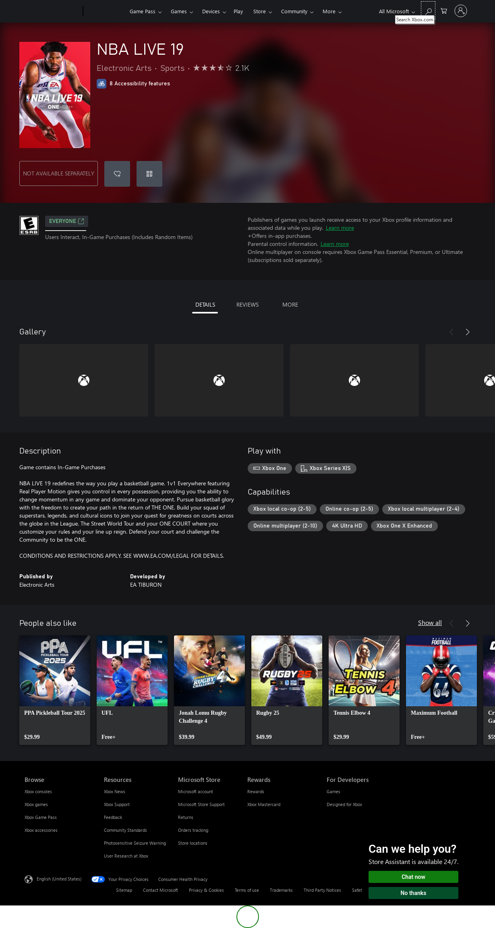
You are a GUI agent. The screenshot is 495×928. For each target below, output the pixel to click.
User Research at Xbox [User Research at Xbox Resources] (126, 855)
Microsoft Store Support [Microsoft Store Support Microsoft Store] (201, 804)
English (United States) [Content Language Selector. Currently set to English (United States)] (59, 878)
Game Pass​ (142, 11)
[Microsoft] (52, 11)
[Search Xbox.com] (428, 10)
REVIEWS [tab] (247, 304)
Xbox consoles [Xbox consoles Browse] (38, 791)
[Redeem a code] (149, 174)
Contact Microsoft (160, 890)
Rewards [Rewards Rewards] (255, 791)
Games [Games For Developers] (333, 791)
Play (238, 11)
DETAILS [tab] (205, 304)
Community (294, 11)
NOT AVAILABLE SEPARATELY (58, 173)
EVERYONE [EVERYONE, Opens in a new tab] (66, 221)
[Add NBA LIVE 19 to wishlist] (117, 174)
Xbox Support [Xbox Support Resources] (117, 804)
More (329, 11)
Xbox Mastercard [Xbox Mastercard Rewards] (263, 804)
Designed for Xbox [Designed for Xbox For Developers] (344, 804)
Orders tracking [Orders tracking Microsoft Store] (193, 830)
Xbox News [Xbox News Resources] (114, 791)
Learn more (340, 227)
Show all (430, 622)
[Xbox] (105, 11)
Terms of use (247, 890)
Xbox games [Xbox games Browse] (36, 804)
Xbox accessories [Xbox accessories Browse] (41, 830)
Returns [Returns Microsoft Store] (185, 817)
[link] (54, 690)
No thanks (414, 893)
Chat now (413, 877)
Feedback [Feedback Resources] (113, 817)
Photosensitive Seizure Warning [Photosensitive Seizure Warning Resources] (135, 843)
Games (179, 11)
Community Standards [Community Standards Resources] (125, 830)
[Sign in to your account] (460, 11)
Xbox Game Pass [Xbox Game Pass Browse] (41, 817)
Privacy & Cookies (206, 890)
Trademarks (281, 890)
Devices (211, 11)
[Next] (468, 332)
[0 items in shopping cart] (444, 10)
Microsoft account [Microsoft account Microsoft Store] (195, 791)
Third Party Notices (322, 890)
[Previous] (451, 332)
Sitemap (124, 890)
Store (259, 11)
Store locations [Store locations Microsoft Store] (192, 843)
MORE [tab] (290, 304)
